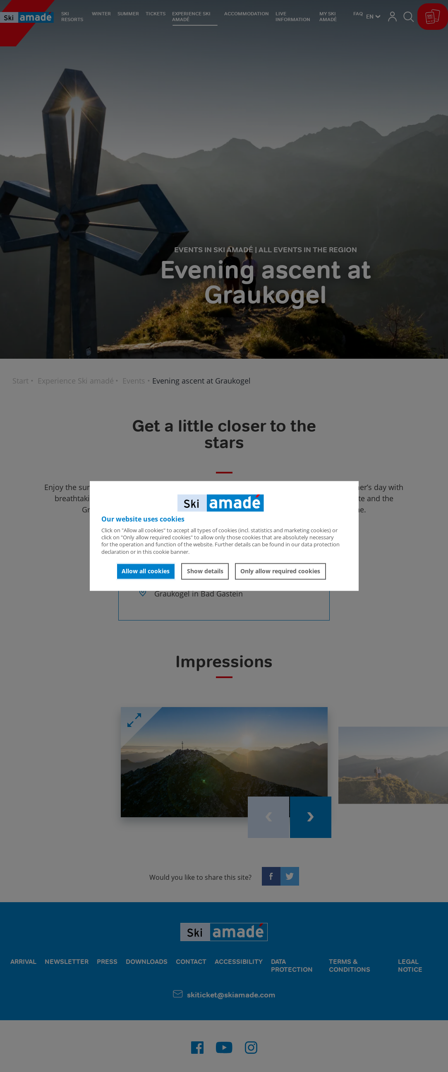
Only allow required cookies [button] (280, 571)
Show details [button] (205, 571)
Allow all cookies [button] (146, 571)
